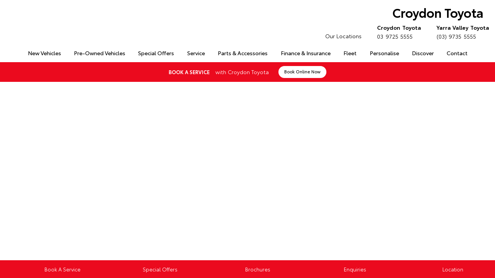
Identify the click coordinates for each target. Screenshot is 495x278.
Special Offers (156, 53)
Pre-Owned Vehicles (99, 53)
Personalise (384, 53)
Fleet (350, 53)
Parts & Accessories (243, 53)
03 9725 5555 (397, 31)
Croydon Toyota (438, 12)
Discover (423, 53)
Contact (457, 53)
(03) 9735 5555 (461, 31)
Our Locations (343, 36)
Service (196, 53)
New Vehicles (44, 53)
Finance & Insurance (306, 53)
